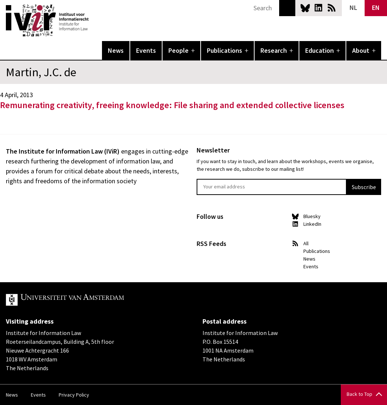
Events (146, 50)
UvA (91, 300)
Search (287, 8)
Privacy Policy (74, 394)
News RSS (331, 8)
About (360, 50)
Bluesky (305, 8)
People (178, 50)
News (116, 50)
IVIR (94, 20)
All (305, 243)
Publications (224, 50)
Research (273, 50)
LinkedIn (318, 8)
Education (319, 50)
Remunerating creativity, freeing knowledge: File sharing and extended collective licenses (172, 105)
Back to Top (359, 394)
